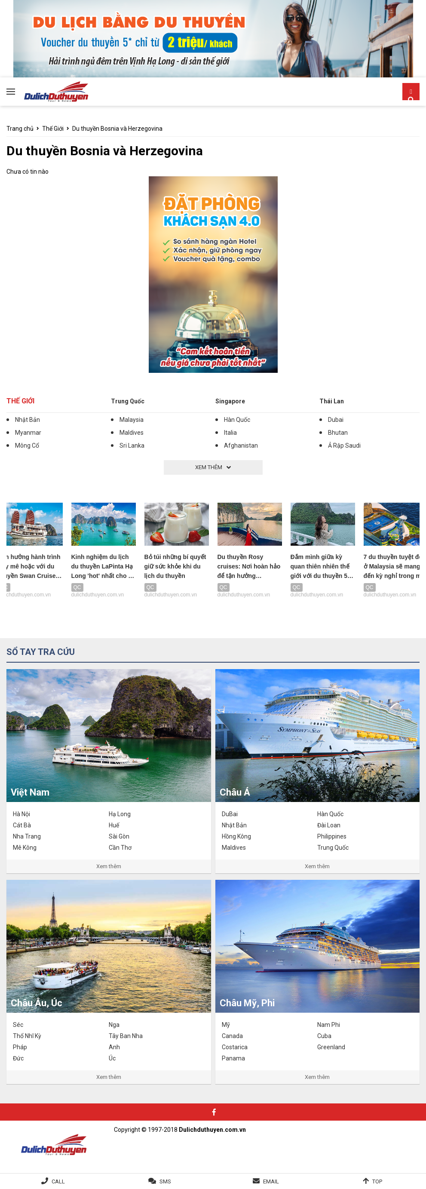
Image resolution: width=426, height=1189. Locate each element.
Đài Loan (328, 825)
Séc (18, 1024)
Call (58, 1181)
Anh (114, 1047)
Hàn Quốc (237, 419)
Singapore (230, 401)
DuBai (230, 814)
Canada (232, 1035)
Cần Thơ (120, 847)
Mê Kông (25, 847)
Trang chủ (20, 128)
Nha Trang (27, 836)
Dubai (335, 419)
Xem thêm (108, 866)
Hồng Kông (236, 836)
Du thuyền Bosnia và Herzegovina (117, 128)
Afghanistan (241, 445)
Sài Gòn (119, 836)
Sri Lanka (132, 445)
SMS (165, 1181)
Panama (233, 1058)
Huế (114, 825)
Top (377, 1181)
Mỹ (226, 1024)
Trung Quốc (127, 401)
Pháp (20, 1047)
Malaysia (132, 419)
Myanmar (28, 432)
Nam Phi (328, 1024)
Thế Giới (53, 128)
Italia (230, 432)
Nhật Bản (27, 419)
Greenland (331, 1047)
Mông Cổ (27, 445)
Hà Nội (21, 814)
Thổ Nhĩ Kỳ (27, 1035)
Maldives (132, 432)
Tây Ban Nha (126, 1035)
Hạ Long (120, 814)
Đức (18, 1058)
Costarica (235, 1047)
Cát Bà (22, 825)
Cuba (324, 1035)
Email (271, 1181)
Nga (114, 1024)
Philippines (331, 836)
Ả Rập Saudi (344, 445)
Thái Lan (331, 401)
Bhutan (338, 432)
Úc (112, 1058)
